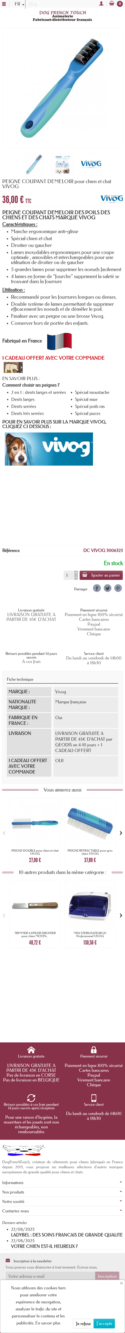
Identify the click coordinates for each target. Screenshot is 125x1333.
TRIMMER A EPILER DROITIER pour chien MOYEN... (35, 934)
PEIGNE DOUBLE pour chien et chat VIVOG (35, 852)
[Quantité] (69, 575)
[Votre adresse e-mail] (50, 1276)
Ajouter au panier (101, 575)
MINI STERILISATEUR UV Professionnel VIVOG (90, 934)
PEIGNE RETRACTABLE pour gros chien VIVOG (90, 852)
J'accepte (104, 1323)
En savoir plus (47, 1323)
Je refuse (83, 1323)
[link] (97, 588)
